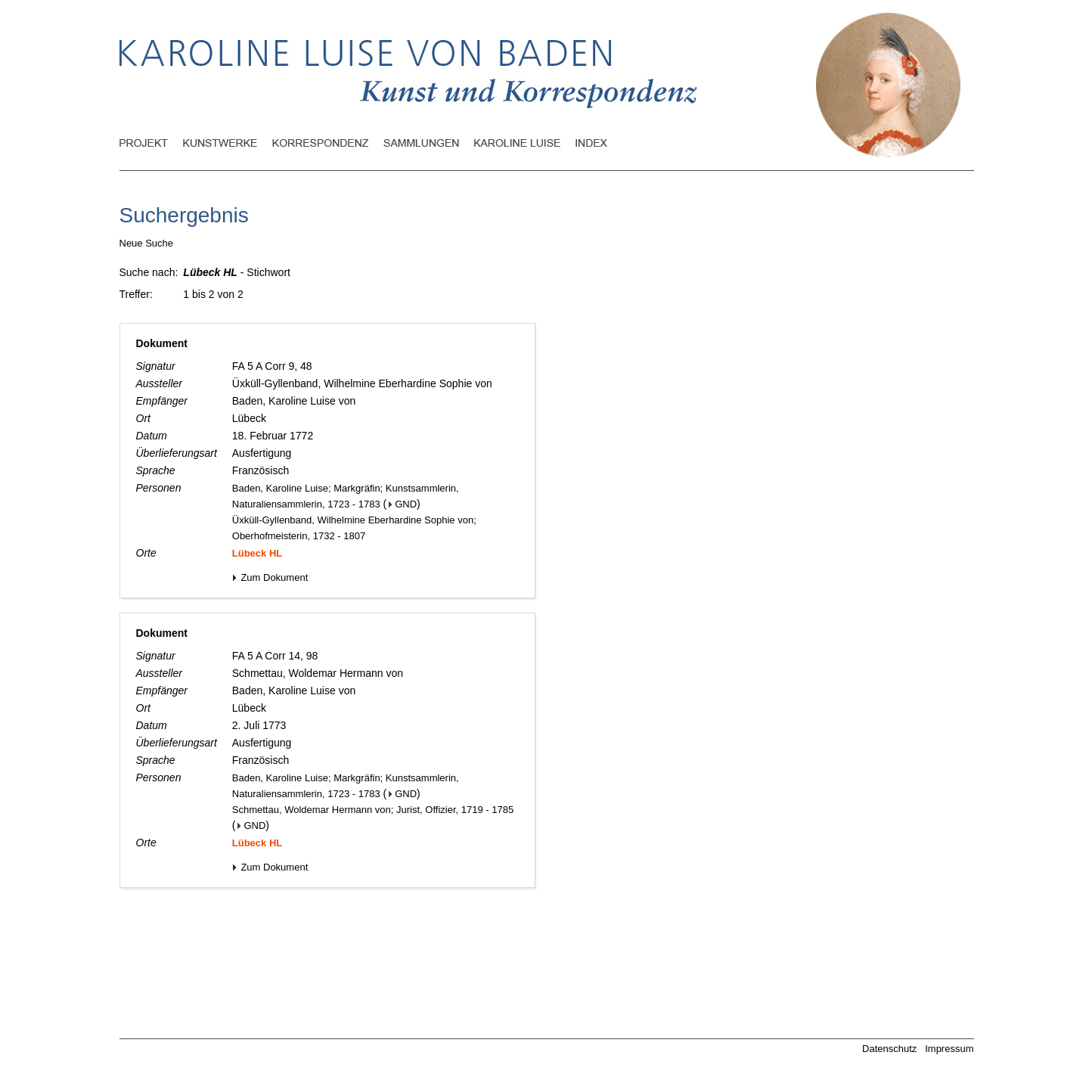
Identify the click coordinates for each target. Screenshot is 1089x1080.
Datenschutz (889, 1048)
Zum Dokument (270, 577)
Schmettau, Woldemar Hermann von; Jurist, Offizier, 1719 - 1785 (372, 809)
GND (403, 504)
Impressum (949, 1048)
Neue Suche (146, 243)
